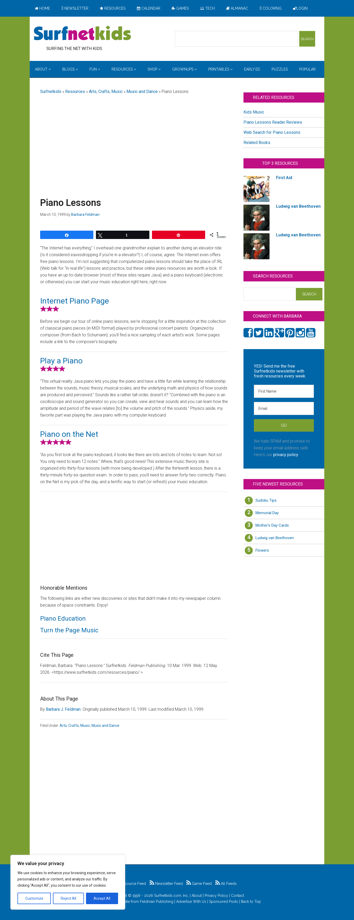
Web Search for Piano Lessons (271, 132)
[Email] (284, 408)
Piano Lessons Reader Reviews (272, 122)
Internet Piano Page (74, 300)
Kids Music (253, 112)
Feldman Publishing (156, 901)
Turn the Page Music (69, 630)
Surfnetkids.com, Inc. (171, 895)
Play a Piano (61, 360)
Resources (75, 91)
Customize (34, 898)
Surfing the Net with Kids (82, 33)
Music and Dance (142, 91)
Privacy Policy (216, 895)
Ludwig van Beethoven (274, 537)
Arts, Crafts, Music (106, 91)
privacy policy (285, 454)
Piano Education (63, 618)
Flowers (262, 550)
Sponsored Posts (223, 901)
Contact (237, 895)
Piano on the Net (69, 434)
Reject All (68, 898)
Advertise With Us (191, 901)
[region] (67, 882)
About (197, 895)
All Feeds (226, 883)
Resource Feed (130, 883)
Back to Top (251, 901)
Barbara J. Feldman (63, 709)
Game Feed (199, 883)
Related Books (256, 142)
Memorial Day (267, 513)
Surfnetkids (50, 91)
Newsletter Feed (166, 883)
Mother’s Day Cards (272, 525)
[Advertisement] (134, 139)
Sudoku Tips (266, 500)
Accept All (102, 898)
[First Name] (284, 391)
